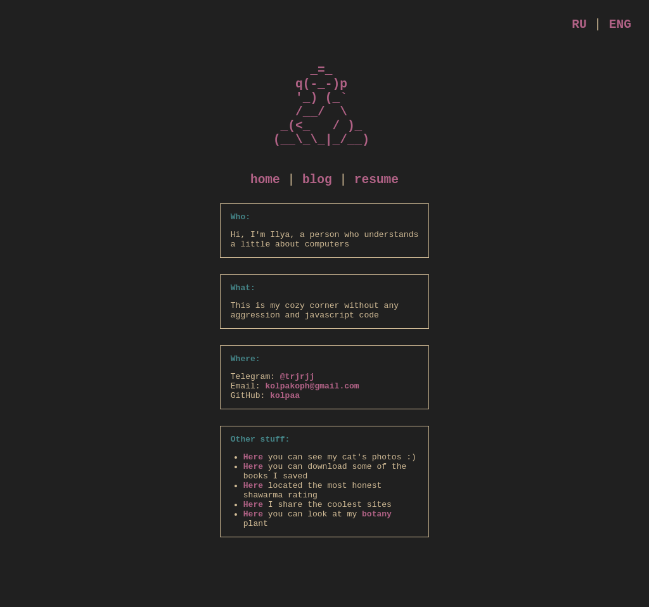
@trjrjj (297, 419)
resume (376, 206)
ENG (620, 26)
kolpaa (285, 442)
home (265, 206)
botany (377, 576)
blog (317, 206)
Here (253, 507)
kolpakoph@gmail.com (312, 431)
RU (579, 26)
